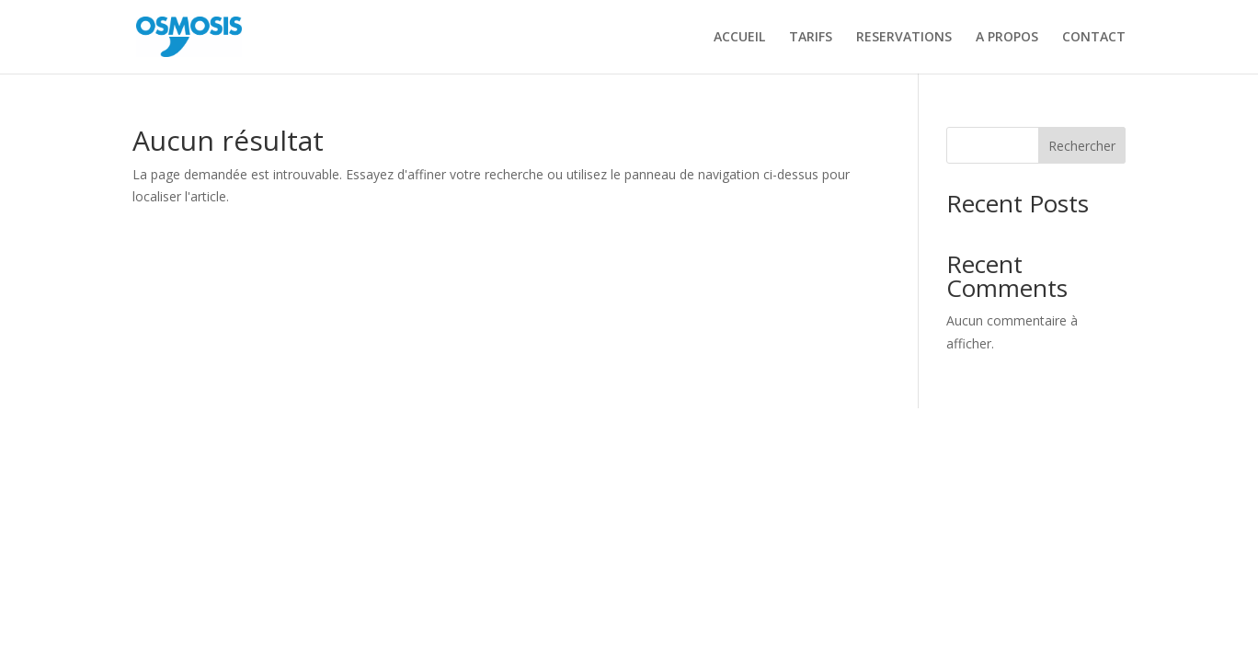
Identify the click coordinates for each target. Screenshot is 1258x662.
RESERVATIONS (904, 37)
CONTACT (1094, 37)
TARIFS (810, 37)
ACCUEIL (739, 37)
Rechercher (1081, 145)
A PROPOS (1007, 37)
